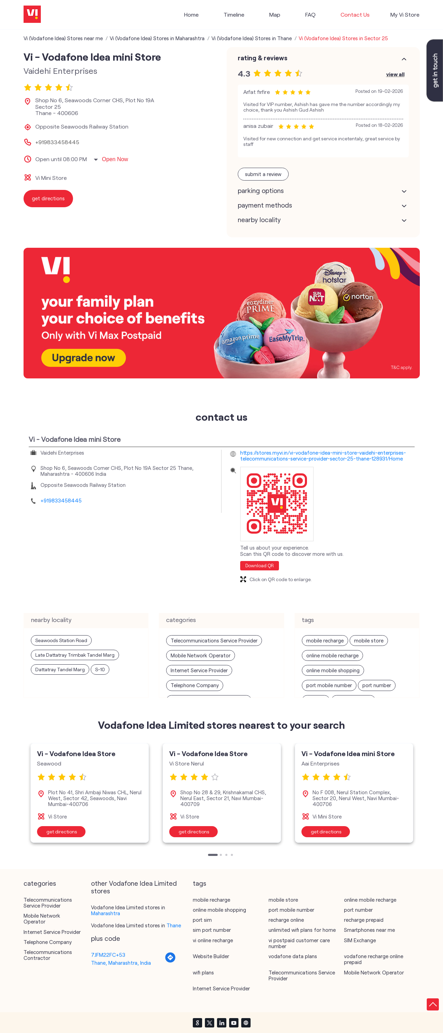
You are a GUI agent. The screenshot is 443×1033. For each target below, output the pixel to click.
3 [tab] (227, 855)
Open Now (115, 159)
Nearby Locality (259, 220)
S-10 (100, 669)
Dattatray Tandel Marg (60, 669)
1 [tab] (209, 855)
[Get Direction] (170, 961)
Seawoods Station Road (61, 640)
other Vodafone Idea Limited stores (134, 887)
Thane (173, 925)
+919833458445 (57, 142)
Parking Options (261, 190)
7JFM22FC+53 (108, 955)
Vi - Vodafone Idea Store (76, 753)
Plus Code (105, 938)
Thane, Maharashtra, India (121, 963)
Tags (199, 883)
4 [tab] (232, 855)
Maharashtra (105, 913)
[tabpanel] (90, 793)
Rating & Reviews (262, 58)
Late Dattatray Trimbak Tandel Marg (75, 655)
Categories (40, 883)
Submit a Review (263, 174)
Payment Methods (265, 205)
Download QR (259, 565)
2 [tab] (221, 855)
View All (395, 74)
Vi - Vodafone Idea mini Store (348, 753)
